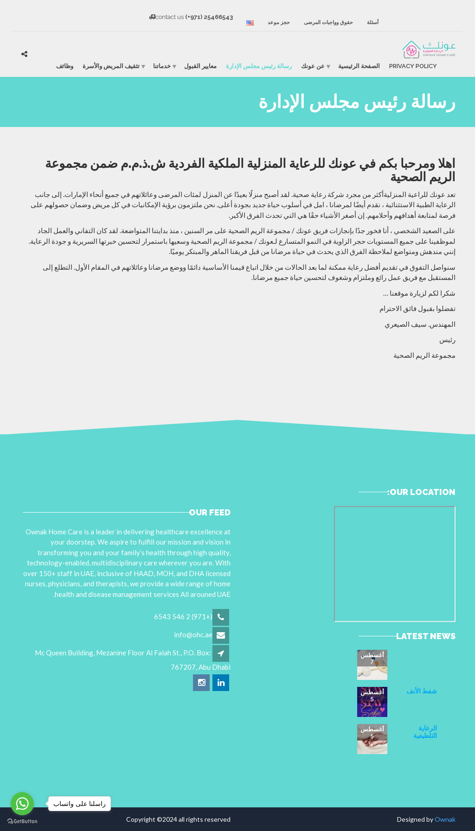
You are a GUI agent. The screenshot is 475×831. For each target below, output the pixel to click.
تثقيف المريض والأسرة (111, 65)
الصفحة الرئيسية (359, 65)
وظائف (64, 65)
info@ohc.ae (193, 634)
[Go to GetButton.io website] (22, 821)
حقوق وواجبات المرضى (328, 22)
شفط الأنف (421, 691)
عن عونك (313, 65)
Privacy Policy (413, 65)
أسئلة (373, 22)
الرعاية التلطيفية (425, 731)
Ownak (445, 819)
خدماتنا (162, 65)
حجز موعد (279, 22)
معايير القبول (200, 65)
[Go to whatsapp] (22, 803)
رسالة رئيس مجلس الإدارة (259, 65)
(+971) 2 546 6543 (183, 616)
